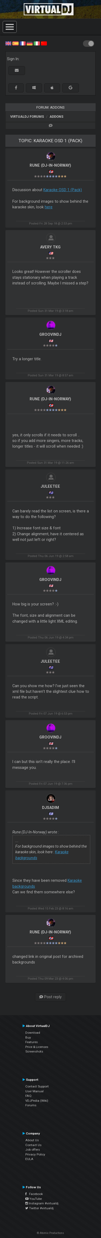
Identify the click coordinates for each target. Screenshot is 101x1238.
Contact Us (33, 1145)
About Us (32, 1140)
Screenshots (34, 1051)
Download (32, 1032)
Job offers (32, 1149)
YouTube (33, 1199)
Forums (30, 1105)
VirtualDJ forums (27, 117)
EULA (29, 1159)
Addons (56, 117)
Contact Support (37, 1086)
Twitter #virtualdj (39, 1208)
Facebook (34, 1194)
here (49, 207)
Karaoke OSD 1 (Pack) (62, 190)
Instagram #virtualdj (41, 1203)
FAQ (28, 1096)
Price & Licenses (36, 1047)
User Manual (34, 1091)
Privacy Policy (35, 1154)
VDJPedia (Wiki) (36, 1101)
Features (31, 1042)
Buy (28, 1037)
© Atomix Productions (50, 1233)
